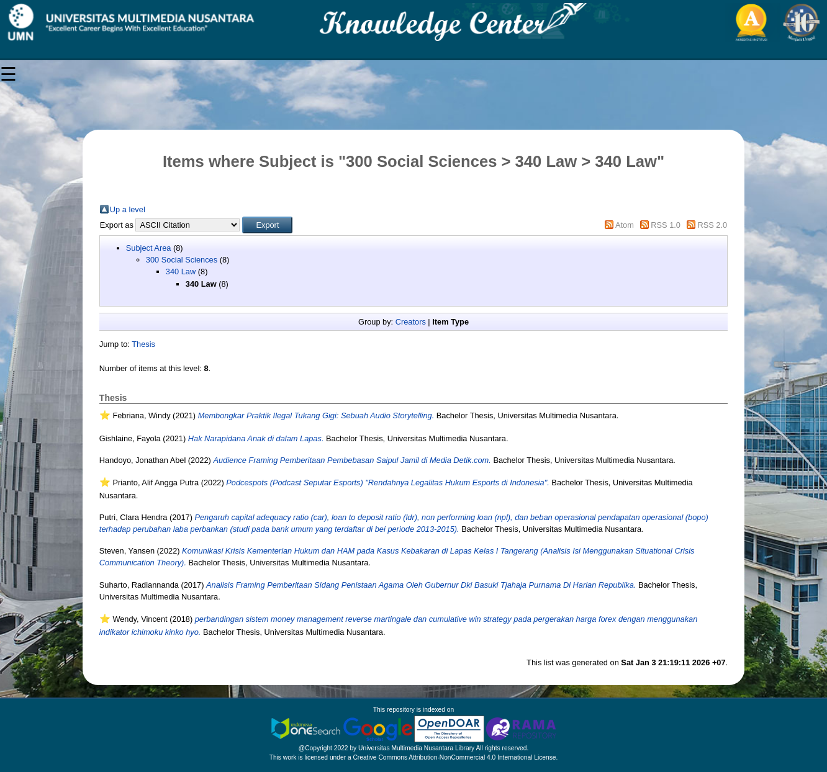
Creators (410, 321)
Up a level (127, 209)
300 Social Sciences (181, 259)
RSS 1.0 (665, 225)
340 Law (181, 271)
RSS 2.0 (713, 225)
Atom (624, 225)
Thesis (143, 344)
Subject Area (148, 248)
